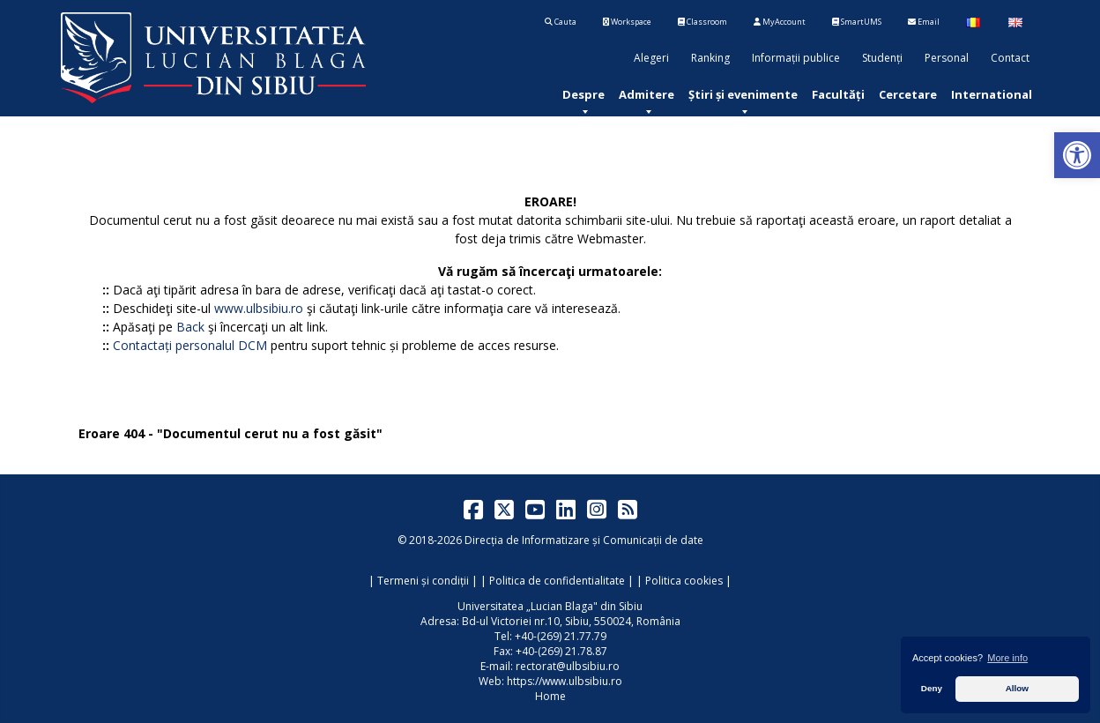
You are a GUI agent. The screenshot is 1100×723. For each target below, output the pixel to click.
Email (924, 21)
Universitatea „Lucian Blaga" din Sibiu (550, 606)
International (991, 94)
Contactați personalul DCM (190, 345)
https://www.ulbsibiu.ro (564, 681)
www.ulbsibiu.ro (258, 308)
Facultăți (838, 94)
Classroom (702, 21)
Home (550, 696)
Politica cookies (684, 580)
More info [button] (1007, 657)
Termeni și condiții (423, 580)
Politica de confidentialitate (557, 580)
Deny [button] (931, 688)
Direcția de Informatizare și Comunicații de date (584, 540)
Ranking (710, 57)
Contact (1010, 57)
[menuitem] (583, 94)
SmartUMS (856, 21)
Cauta (560, 21)
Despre (583, 94)
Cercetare (908, 94)
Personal (947, 57)
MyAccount (780, 21)
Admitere (646, 94)
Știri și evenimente (743, 94)
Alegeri (651, 57)
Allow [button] (1017, 688)
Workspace (627, 21)
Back (190, 326)
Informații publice (796, 57)
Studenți (882, 57)
